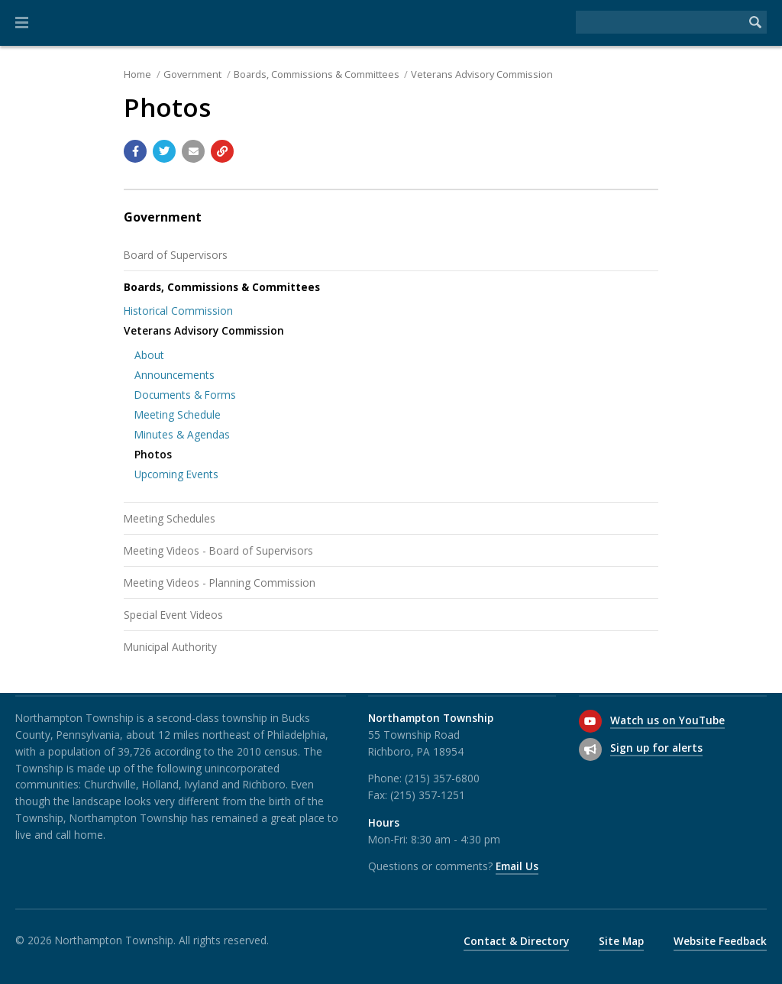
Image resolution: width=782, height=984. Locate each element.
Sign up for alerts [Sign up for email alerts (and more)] (656, 747)
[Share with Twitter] (164, 151)
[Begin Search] (755, 22)
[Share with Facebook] (135, 151)
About (149, 355)
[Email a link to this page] (193, 151)
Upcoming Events (176, 474)
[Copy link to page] (222, 151)
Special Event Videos (173, 614)
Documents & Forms (185, 394)
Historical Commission (178, 310)
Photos (153, 454)
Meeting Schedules (169, 518)
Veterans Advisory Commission (482, 74)
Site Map (621, 941)
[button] (21, 23)
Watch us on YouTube (667, 720)
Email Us (517, 866)
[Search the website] (660, 22)
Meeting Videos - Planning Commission (219, 582)
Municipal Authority (170, 646)
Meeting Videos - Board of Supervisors (218, 550)
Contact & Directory (516, 941)
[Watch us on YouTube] (590, 721)
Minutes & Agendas (182, 434)
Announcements (174, 374)
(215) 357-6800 (442, 778)
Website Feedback (720, 941)
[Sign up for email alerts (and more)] (590, 749)
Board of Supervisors (176, 255)
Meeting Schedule (177, 414)
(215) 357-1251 (427, 795)
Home (137, 74)
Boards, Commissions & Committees (316, 74)
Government (192, 74)
